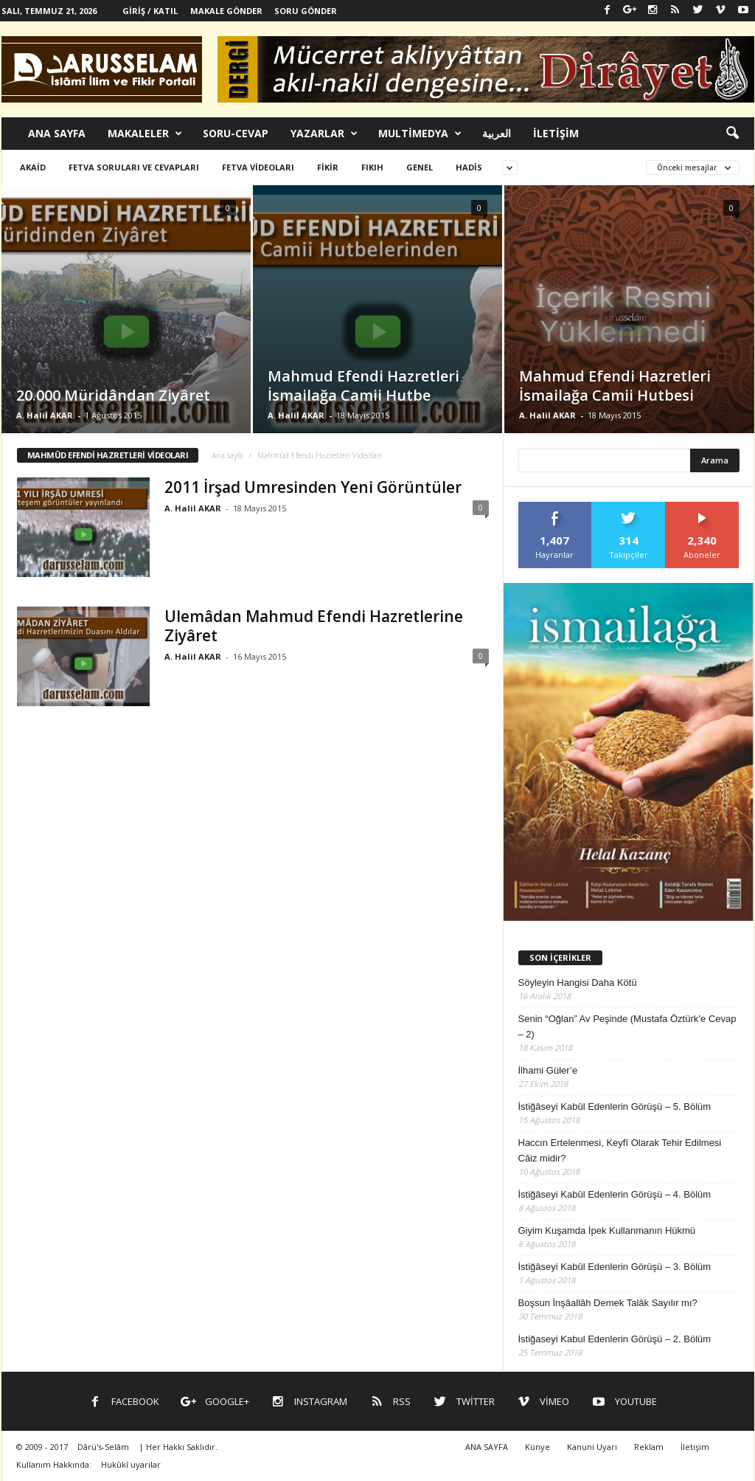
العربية (496, 133)
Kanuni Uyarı (592, 1446)
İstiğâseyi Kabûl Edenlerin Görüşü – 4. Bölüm (614, 1194)
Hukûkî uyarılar (131, 1464)
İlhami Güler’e (548, 1070)
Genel (419, 167)
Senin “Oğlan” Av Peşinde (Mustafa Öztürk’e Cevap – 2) (627, 1026)
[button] (732, 133)
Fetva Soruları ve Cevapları (134, 167)
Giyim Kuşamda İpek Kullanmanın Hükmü (607, 1230)
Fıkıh (372, 167)
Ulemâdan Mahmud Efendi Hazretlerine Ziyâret (313, 626)
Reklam (649, 1446)
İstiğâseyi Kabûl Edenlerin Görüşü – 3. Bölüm (614, 1266)
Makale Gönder (226, 10)
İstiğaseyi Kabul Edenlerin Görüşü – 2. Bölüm (614, 1338)
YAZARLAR (324, 133)
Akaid (33, 167)
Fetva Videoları (258, 167)
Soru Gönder (305, 10)
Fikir (327, 167)
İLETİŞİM (556, 133)
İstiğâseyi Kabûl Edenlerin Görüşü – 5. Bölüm (614, 1106)
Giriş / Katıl (150, 10)
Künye (537, 1446)
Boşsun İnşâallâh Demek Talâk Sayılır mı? (607, 1302)
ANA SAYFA (57, 133)
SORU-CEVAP (235, 133)
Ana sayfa (227, 455)
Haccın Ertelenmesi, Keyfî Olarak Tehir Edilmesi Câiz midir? (620, 1150)
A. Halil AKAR (44, 415)
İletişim (695, 1446)
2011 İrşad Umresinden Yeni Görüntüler (313, 487)
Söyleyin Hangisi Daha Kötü (577, 982)
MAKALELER (145, 133)
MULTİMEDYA (420, 133)
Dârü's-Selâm (103, 1446)
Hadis (469, 167)
